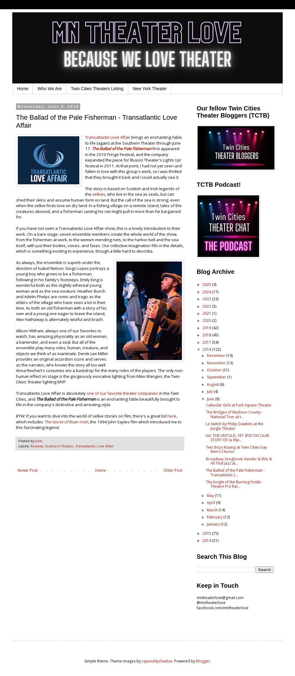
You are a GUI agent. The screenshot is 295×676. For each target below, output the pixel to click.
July (210, 391)
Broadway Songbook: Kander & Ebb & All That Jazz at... (239, 461)
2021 (207, 313)
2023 (207, 299)
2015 (207, 533)
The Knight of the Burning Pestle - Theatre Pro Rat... (234, 484)
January (214, 524)
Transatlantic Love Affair (107, 137)
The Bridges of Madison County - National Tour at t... (234, 414)
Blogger (203, 661)
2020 (207, 320)
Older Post (172, 470)
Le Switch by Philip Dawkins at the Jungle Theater (234, 426)
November (216, 363)
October (214, 370)
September (217, 377)
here (171, 416)
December (216, 355)
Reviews (36, 446)
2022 (207, 306)
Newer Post (27, 470)
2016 (207, 349)
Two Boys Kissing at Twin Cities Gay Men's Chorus (236, 449)
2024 (207, 291)
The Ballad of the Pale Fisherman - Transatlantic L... (235, 472)
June (211, 399)
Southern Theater (59, 446)
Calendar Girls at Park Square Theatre (238, 405)
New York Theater (150, 88)
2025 (207, 284)
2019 (207, 327)
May (211, 495)
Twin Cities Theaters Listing (97, 88)
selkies (98, 194)
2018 (207, 335)
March (212, 510)
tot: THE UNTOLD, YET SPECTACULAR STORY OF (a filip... (237, 437)
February (215, 517)
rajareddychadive (157, 661)
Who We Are (49, 88)
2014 (207, 540)
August (213, 384)
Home (22, 88)
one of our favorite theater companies (122, 393)
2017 (207, 342)
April (211, 502)
